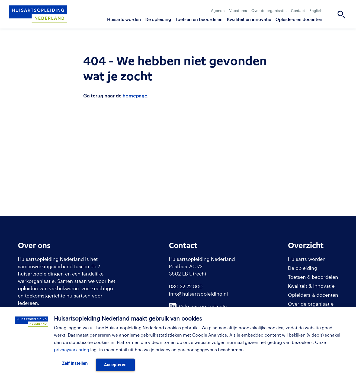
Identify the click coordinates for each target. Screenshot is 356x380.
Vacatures (238, 10)
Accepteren (115, 364)
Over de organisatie (269, 10)
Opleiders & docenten (313, 295)
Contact (298, 10)
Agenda (218, 10)
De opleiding (158, 19)
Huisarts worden (124, 19)
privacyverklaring (71, 349)
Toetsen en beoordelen (199, 19)
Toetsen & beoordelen (313, 277)
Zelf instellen (75, 363)
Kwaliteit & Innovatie (311, 286)
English (315, 10)
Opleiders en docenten (298, 19)
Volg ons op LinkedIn (198, 306)
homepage (135, 96)
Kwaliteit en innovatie (249, 19)
